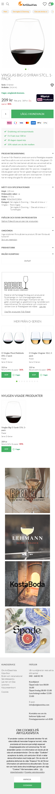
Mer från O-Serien (27, 321)
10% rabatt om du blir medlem (21, 144)
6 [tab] (29, 383)
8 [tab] (34, 383)
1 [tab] (25, 71)
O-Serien (10, 85)
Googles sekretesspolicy (35, 772)
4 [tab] (24, 383)
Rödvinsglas (15, 205)
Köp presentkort (8, 687)
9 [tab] (37, 383)
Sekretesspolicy (8, 679)
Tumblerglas (15, 209)
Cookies (4, 692)
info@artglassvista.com (39, 704)
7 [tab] (32, 383)
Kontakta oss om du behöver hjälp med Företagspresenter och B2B (41, 716)
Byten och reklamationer (12, 676)
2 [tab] (28, 71)
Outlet (27, 261)
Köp (6, 375)
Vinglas (4, 205)
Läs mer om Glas (8, 682)
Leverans (5, 685)
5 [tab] (27, 383)
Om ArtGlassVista (9, 670)
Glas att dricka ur (38, 202)
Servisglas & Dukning (19, 202)
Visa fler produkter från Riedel (17, 312)
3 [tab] (22, 383)
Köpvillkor (5, 673)
